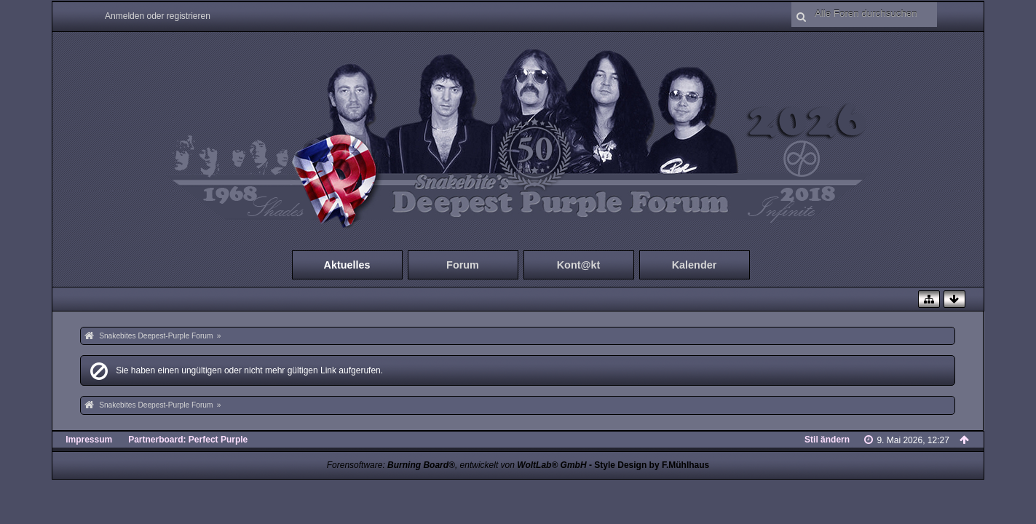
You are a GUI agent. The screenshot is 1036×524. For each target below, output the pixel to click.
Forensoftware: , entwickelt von (457, 465)
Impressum (89, 439)
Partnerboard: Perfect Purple (188, 439)
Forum (462, 265)
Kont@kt (579, 265)
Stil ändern (827, 439)
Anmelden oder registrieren (157, 16)
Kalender (694, 265)
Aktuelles (347, 265)
